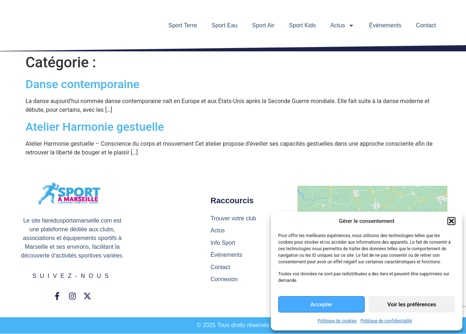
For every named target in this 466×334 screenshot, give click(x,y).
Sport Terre (182, 25)
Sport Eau (224, 25)
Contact (426, 25)
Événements (385, 25)
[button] (451, 221)
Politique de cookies (337, 320)
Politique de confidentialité (386, 320)
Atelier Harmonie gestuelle (94, 127)
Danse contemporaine (82, 84)
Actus (342, 25)
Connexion (224, 280)
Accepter (321, 304)
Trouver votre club (233, 218)
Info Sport (223, 243)
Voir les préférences (411, 304)
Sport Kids (302, 25)
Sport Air (263, 25)
